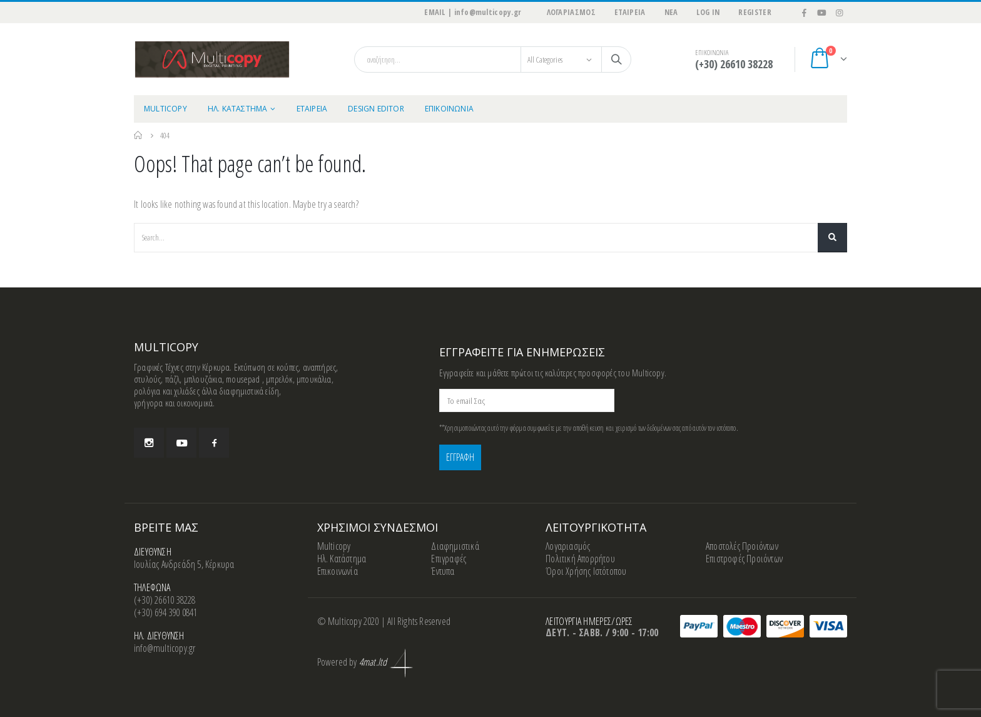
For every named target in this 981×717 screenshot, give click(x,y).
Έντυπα (442, 571)
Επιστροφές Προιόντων (744, 558)
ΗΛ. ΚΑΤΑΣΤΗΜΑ (238, 108)
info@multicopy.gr (164, 648)
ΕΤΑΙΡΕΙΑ (630, 12)
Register (754, 12)
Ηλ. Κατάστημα (342, 558)
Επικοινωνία (337, 571)
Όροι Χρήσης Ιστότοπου (586, 571)
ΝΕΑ (671, 12)
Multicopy (334, 546)
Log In (707, 12)
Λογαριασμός (568, 546)
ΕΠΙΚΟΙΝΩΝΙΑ (449, 108)
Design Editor (376, 108)
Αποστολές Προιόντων (742, 546)
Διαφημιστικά (455, 546)
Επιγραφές (448, 558)
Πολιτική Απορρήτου (580, 558)
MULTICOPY (165, 108)
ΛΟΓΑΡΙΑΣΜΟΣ (570, 12)
